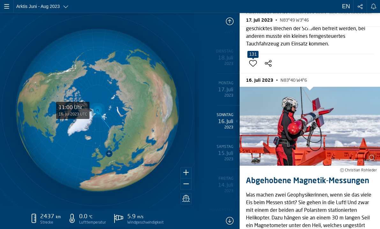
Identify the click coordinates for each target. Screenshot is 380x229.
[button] (186, 172)
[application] (97, 110)
